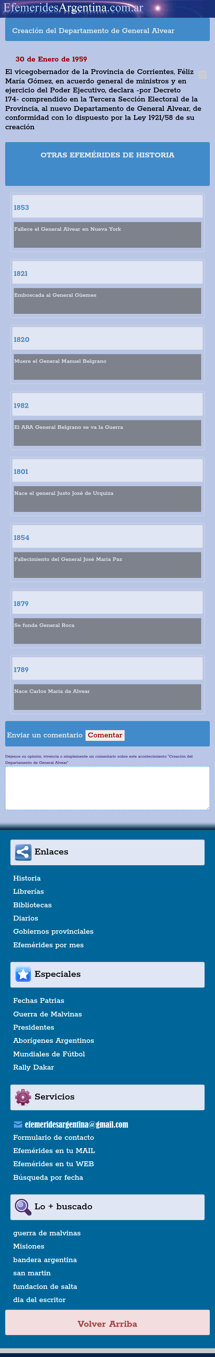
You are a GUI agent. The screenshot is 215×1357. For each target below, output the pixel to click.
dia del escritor (39, 1300)
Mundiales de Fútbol (49, 1054)
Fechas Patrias (38, 1001)
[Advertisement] (108, 173)
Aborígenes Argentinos (53, 1041)
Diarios (25, 918)
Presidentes (33, 1027)
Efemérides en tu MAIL (54, 1151)
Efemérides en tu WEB (53, 1164)
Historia (27, 878)
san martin (32, 1273)
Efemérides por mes (48, 945)
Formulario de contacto (53, 1138)
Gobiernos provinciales (53, 932)
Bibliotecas (32, 905)
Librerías (28, 892)
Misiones (28, 1246)
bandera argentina (45, 1260)
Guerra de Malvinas (47, 1014)
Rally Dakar (33, 1067)
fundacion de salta (45, 1287)
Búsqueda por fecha (48, 1178)
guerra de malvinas (47, 1233)
